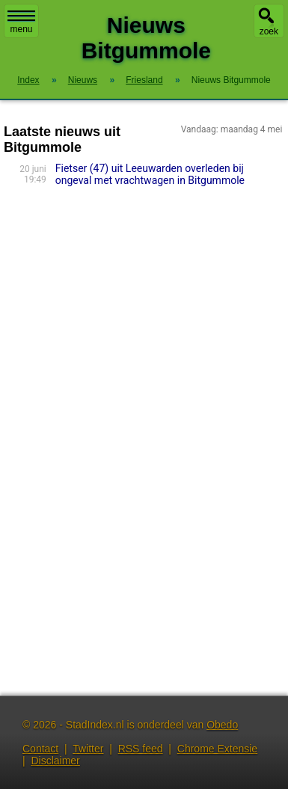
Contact (40, 749)
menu (21, 22)
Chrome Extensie (217, 749)
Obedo (222, 725)
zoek (269, 31)
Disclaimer (55, 761)
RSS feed (140, 749)
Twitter (88, 749)
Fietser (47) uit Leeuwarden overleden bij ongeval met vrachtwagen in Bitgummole (150, 174)
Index (28, 80)
